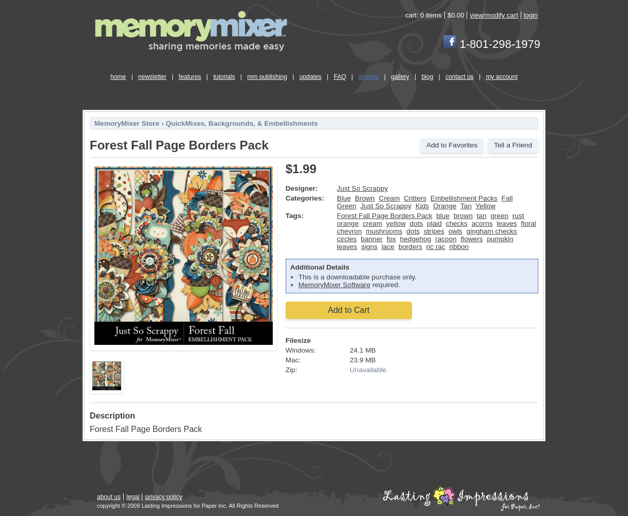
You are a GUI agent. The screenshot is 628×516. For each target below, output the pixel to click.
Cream (389, 198)
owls (455, 231)
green (499, 216)
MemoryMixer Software (335, 285)
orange (347, 223)
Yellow (485, 206)
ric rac (435, 247)
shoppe (368, 76)
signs (369, 247)
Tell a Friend (513, 145)
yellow (396, 223)
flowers (471, 239)
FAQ (340, 76)
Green (346, 206)
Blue (344, 198)
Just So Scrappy (362, 188)
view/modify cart (494, 15)
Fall (507, 198)
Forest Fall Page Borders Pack (384, 216)
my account (501, 76)
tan (482, 216)
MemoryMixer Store (126, 123)
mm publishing (267, 76)
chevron (349, 231)
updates (311, 76)
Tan (466, 206)
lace (388, 247)
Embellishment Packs (464, 198)
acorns (482, 223)
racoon (446, 239)
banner (372, 239)
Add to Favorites (451, 145)
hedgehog (415, 239)
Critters (415, 198)
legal (132, 497)
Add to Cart (349, 310)
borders (410, 247)
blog (427, 76)
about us (109, 497)
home (118, 76)
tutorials (224, 76)
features (190, 76)
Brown (365, 198)
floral (528, 223)
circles (347, 239)
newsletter (152, 76)
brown (463, 216)
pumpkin (500, 239)
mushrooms (384, 231)
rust (518, 216)
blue (443, 216)
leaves (507, 223)
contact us (459, 76)
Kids (422, 206)
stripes (434, 231)
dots (416, 223)
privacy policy (163, 497)
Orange (444, 206)
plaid (434, 223)
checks (457, 223)
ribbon (459, 247)
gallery (400, 76)
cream (372, 223)
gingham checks (492, 231)
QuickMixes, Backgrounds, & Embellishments (242, 123)
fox (391, 239)
